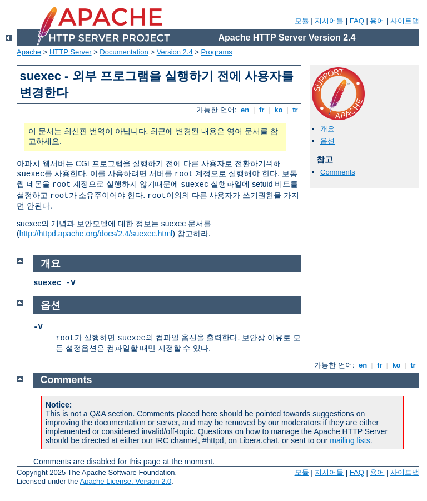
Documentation (124, 52)
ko (278, 110)
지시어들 (329, 21)
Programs (216, 52)
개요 (327, 129)
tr (295, 110)
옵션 (327, 141)
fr (261, 110)
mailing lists (350, 440)
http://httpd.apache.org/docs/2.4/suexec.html (96, 233)
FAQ (357, 21)
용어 (377, 21)
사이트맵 (404, 21)
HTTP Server (70, 52)
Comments (337, 172)
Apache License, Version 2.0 (125, 481)
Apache (29, 52)
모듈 (302, 21)
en (245, 110)
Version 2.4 (175, 52)
